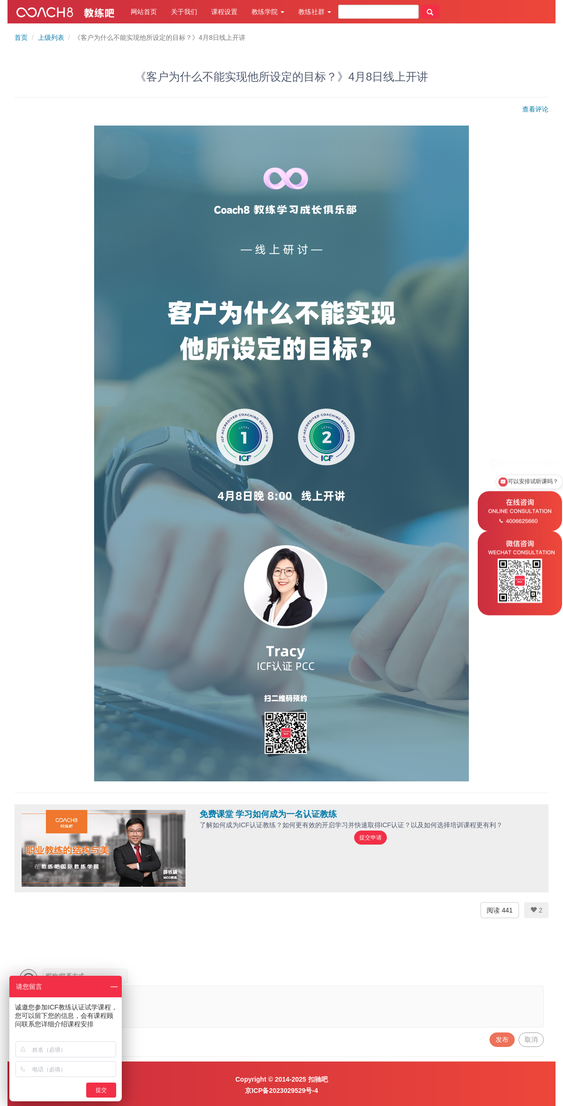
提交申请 (370, 837)
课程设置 (224, 11)
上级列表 (51, 37)
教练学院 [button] (268, 11)
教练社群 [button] (314, 11)
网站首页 (144, 11)
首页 (21, 37)
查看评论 (535, 109)
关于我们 (184, 11)
